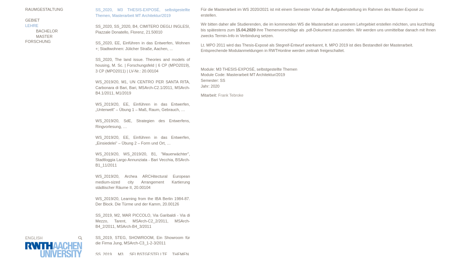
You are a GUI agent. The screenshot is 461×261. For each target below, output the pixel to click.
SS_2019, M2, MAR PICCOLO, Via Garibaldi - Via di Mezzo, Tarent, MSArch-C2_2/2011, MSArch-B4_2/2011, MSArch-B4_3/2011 (142, 221)
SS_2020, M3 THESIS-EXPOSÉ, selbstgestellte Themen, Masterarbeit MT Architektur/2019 (142, 13)
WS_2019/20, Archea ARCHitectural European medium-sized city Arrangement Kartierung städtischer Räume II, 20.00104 (142, 182)
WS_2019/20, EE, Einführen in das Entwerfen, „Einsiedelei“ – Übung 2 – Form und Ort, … (142, 140)
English (33, 238)
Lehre (32, 25)
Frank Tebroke (230, 95)
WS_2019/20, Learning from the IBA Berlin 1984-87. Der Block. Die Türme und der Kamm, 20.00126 (142, 201)
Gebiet (32, 20)
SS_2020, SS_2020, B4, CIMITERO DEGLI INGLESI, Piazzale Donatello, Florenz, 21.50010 (142, 29)
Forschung (38, 41)
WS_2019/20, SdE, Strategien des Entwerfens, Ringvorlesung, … (142, 124)
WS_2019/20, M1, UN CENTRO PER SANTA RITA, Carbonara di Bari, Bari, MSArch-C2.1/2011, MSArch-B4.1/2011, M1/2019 (142, 87)
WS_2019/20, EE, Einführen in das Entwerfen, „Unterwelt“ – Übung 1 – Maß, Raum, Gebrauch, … (142, 107)
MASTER (44, 36)
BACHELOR (47, 31)
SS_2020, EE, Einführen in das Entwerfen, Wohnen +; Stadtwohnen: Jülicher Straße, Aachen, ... (142, 46)
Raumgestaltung (44, 9)
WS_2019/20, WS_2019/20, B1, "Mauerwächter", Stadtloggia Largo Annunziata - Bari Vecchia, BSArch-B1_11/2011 (142, 159)
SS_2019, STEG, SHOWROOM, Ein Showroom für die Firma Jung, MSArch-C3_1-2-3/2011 (142, 240)
